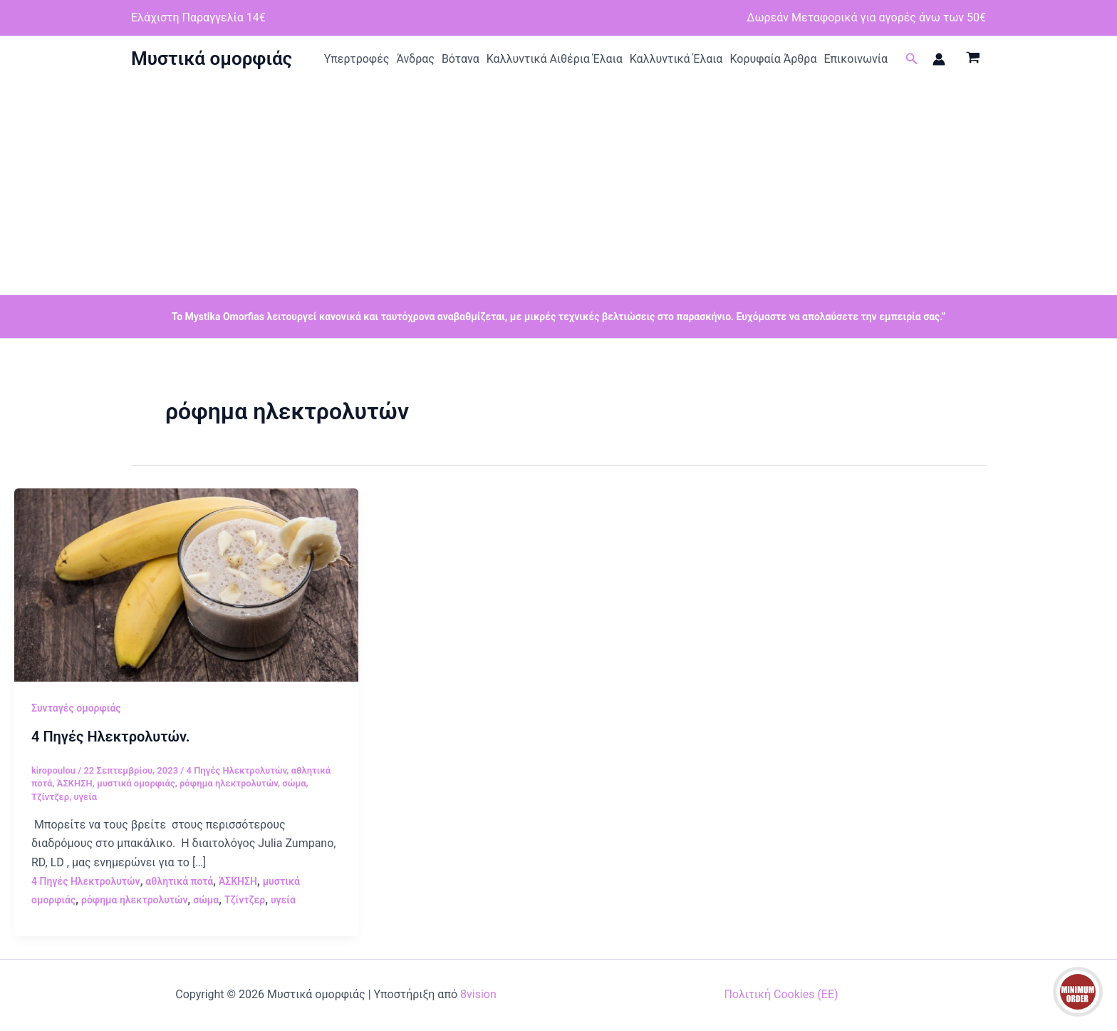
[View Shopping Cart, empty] (973, 59)
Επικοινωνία (856, 59)
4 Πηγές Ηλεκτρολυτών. (110, 736)
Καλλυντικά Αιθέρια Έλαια (555, 59)
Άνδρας (415, 59)
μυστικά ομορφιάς (136, 783)
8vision (478, 994)
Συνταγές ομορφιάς (76, 708)
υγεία (85, 796)
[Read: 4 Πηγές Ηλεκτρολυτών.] (186, 584)
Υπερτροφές (357, 59)
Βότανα (460, 59)
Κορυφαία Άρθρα (772, 59)
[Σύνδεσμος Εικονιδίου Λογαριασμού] (938, 59)
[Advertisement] (558, 188)
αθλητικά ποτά (179, 881)
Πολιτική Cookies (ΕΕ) (781, 994)
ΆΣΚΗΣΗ (75, 783)
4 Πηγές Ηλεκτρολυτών (237, 770)
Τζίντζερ (50, 796)
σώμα (294, 783)
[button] (911, 59)
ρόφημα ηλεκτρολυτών (229, 783)
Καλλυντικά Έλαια (676, 59)
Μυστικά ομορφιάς (211, 58)
